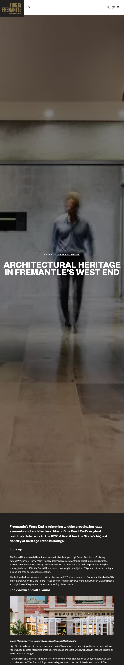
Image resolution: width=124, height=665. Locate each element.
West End (36, 526)
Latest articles (68, 254)
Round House (21, 557)
